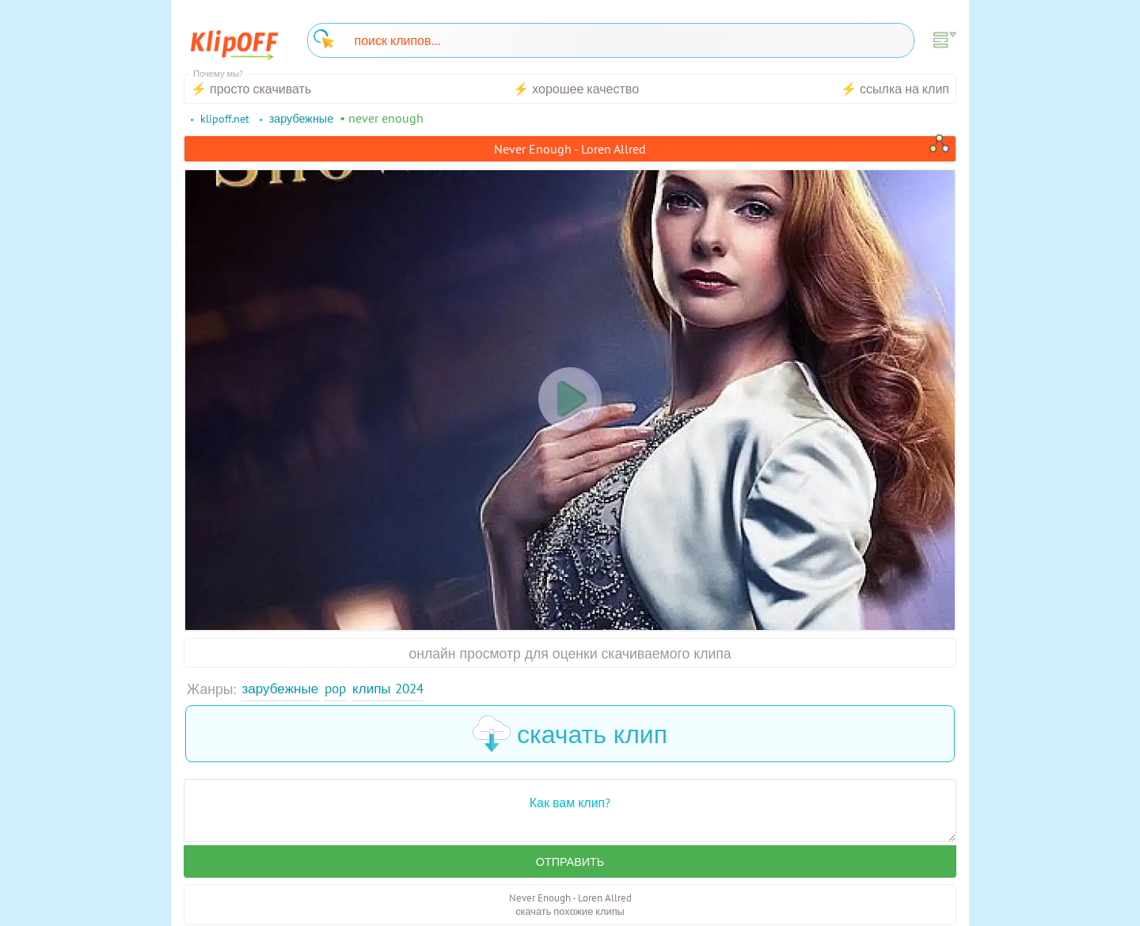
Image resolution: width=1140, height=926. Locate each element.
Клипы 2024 (394, 689)
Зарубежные (281, 689)
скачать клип (570, 734)
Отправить (570, 863)
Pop (339, 689)
